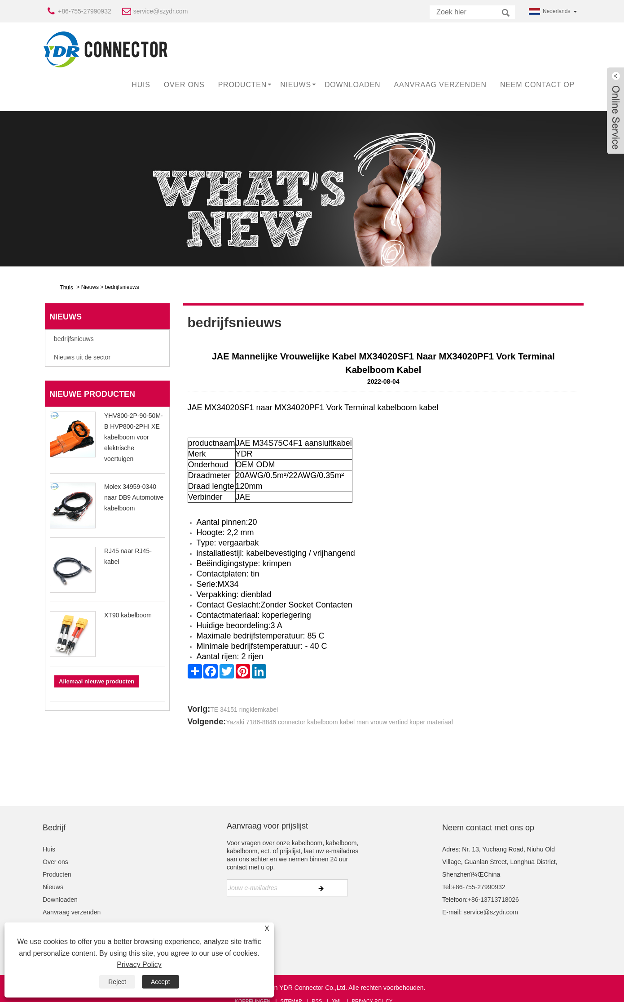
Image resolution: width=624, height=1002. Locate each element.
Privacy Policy (139, 964)
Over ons (184, 85)
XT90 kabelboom (128, 615)
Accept (160, 981)
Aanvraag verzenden (440, 85)
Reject (117, 981)
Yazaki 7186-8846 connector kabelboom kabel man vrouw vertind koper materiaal (339, 722)
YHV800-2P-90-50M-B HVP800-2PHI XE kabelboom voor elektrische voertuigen (133, 437)
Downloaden (352, 85)
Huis (141, 85)
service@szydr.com (160, 11)
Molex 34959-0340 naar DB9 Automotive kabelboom (133, 497)
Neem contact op (537, 85)
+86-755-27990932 (84, 11)
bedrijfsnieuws (122, 287)
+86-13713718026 (493, 899)
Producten (242, 85)
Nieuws (295, 85)
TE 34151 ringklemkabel (244, 709)
